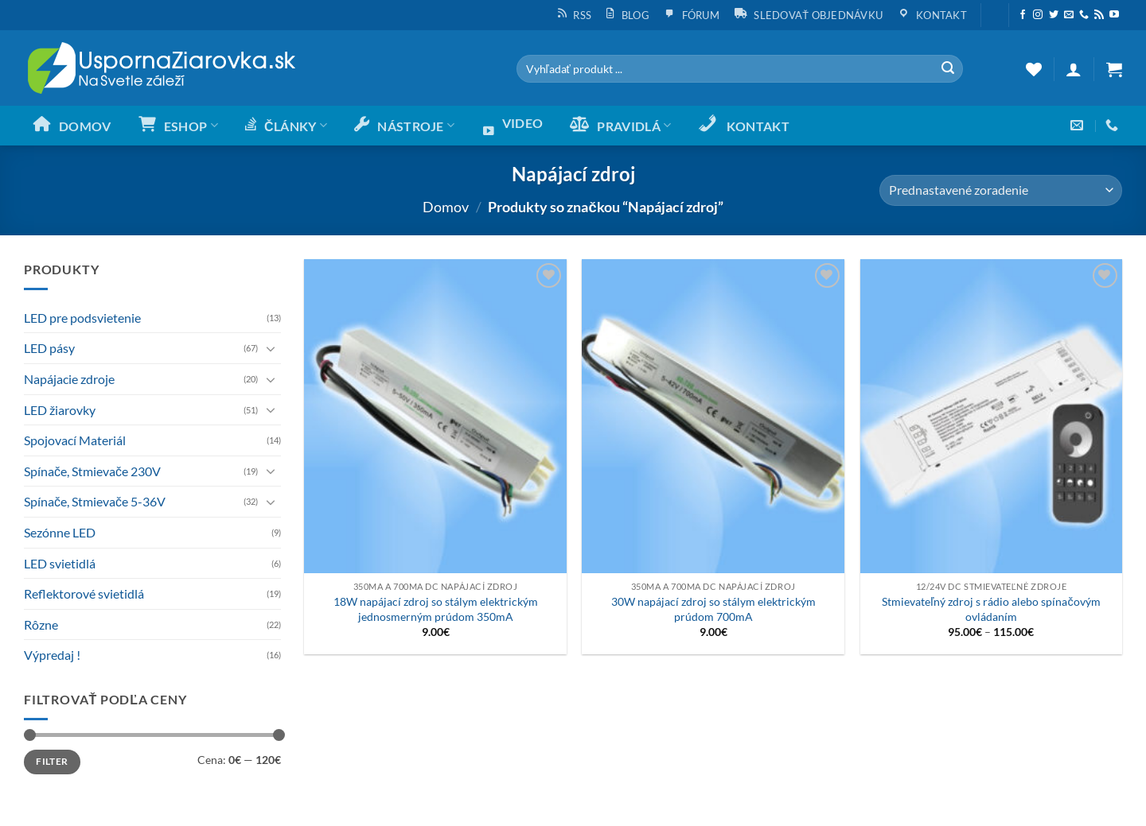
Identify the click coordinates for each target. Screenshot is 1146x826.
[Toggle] (271, 348)
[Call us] (1084, 15)
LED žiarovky (60, 409)
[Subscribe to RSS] (1099, 15)
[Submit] (947, 69)
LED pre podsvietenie (82, 317)
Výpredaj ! (52, 654)
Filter (52, 761)
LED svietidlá (60, 563)
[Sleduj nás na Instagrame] (1038, 15)
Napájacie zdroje (69, 378)
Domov (446, 206)
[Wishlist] (1034, 69)
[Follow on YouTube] (1114, 15)
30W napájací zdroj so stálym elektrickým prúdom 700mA (713, 609)
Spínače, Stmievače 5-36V (95, 501)
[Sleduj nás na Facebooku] (1022, 15)
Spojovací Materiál (75, 440)
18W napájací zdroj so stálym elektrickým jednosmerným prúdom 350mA (435, 609)
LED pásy (49, 347)
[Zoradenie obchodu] (1000, 190)
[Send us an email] (1069, 15)
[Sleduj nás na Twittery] (1053, 15)
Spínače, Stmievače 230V (92, 471)
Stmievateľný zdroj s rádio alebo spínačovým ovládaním (991, 609)
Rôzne (41, 624)
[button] (994, 9)
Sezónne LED (60, 532)
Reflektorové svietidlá (84, 593)
